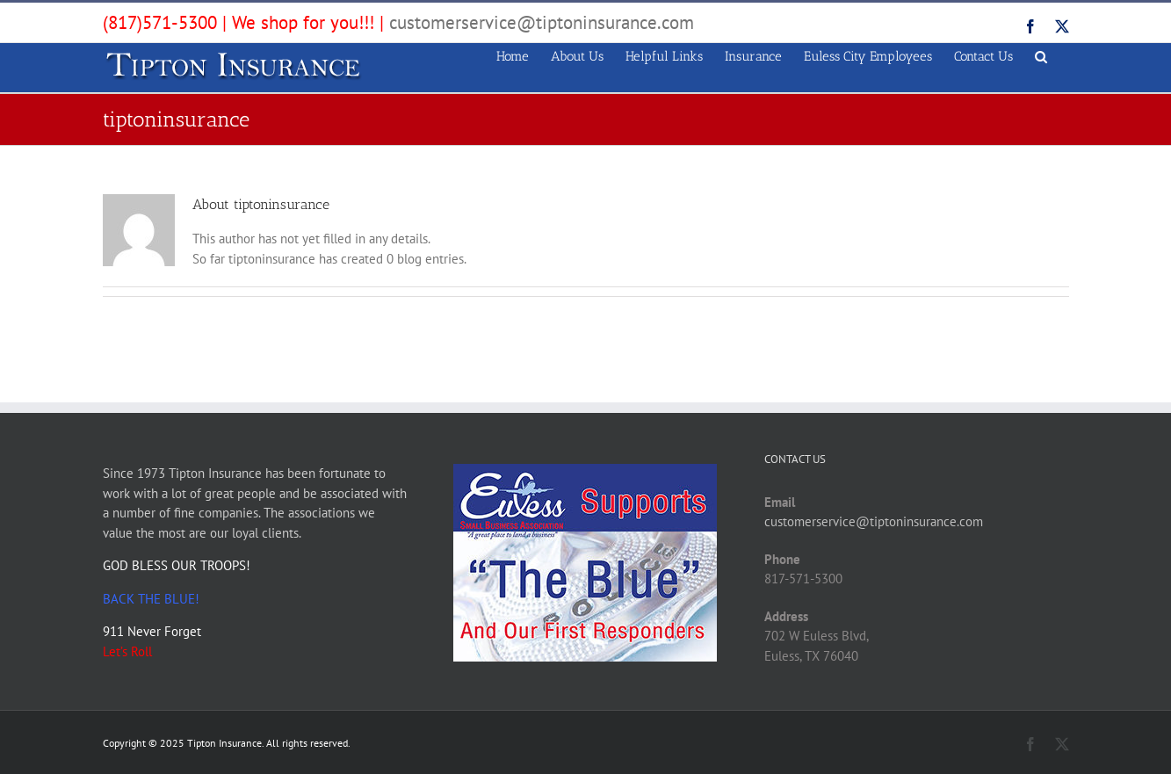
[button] (1041, 54)
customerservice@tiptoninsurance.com (541, 22)
